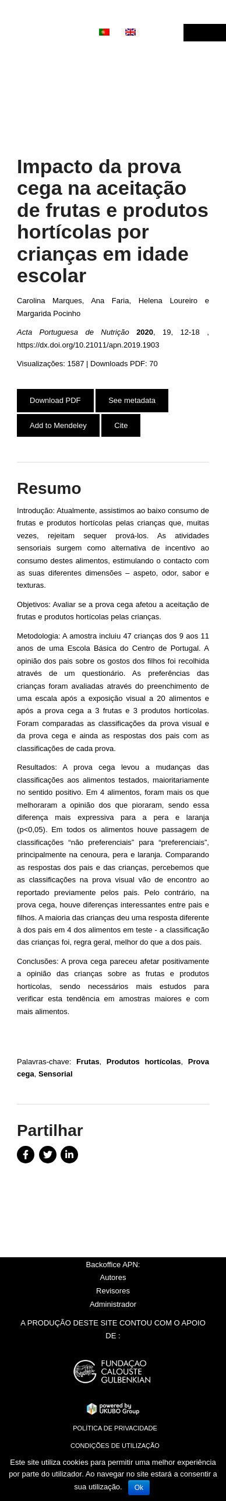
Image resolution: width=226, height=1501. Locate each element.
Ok (139, 1488)
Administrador (113, 1304)
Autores (113, 1277)
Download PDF (55, 400)
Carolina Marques (49, 300)
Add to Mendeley (58, 425)
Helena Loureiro (168, 300)
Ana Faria (110, 300)
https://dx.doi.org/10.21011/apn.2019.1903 (88, 345)
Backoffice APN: (113, 1264)
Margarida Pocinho (48, 313)
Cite (121, 425)
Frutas (88, 1061)
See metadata (132, 400)
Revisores (113, 1290)
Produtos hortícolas (144, 1061)
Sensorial (55, 1073)
